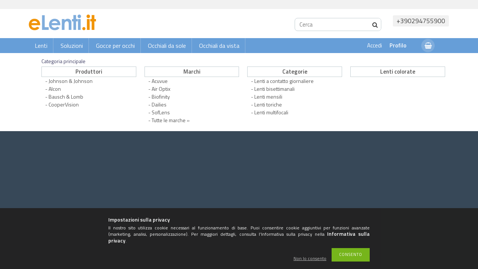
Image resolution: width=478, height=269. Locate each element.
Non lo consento (310, 259)
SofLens (161, 112)
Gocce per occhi (115, 45)
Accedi (374, 45)
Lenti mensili (268, 97)
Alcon (55, 89)
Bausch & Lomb (66, 97)
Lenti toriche (268, 104)
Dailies (159, 104)
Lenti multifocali (271, 112)
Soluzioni (71, 45)
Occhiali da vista (219, 45)
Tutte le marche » (171, 120)
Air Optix (161, 89)
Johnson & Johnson (71, 81)
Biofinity (161, 97)
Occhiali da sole (167, 45)
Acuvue (160, 81)
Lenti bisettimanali (274, 89)
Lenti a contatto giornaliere (284, 81)
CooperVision (64, 104)
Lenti (41, 45)
